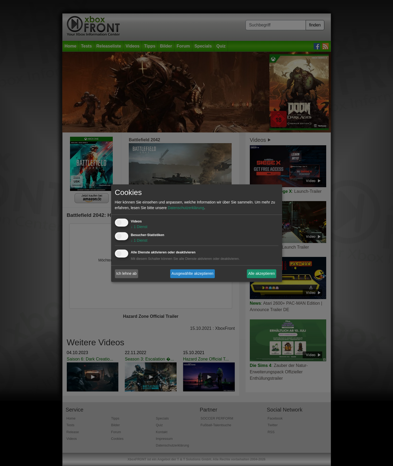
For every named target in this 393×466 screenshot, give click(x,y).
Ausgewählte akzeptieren (192, 273)
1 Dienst (139, 227)
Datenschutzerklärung (186, 208)
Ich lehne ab (126, 273)
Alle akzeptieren (261, 273)
